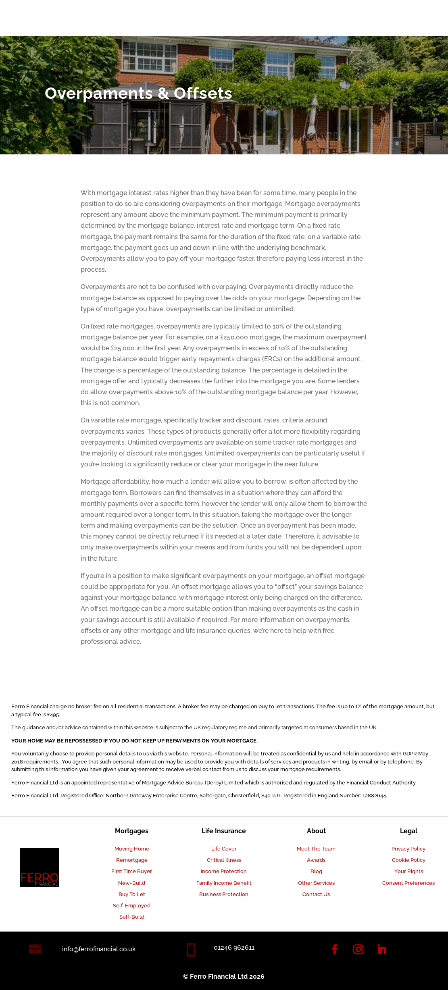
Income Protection (224, 871)
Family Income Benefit (224, 883)
